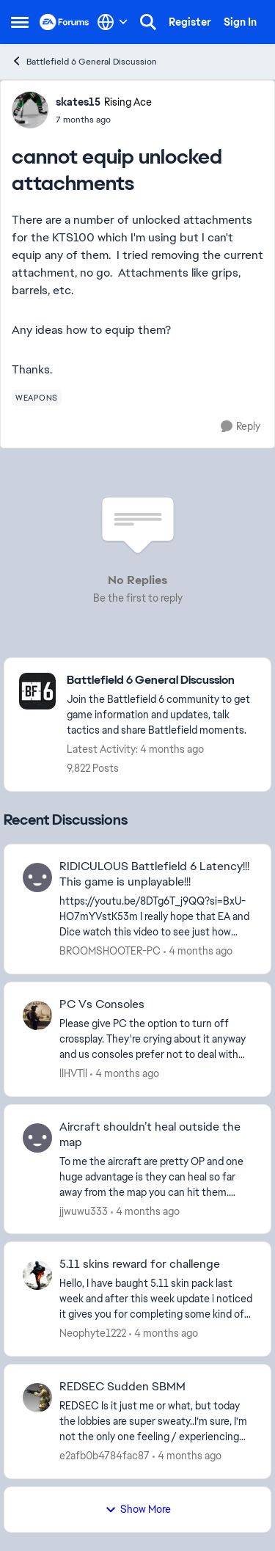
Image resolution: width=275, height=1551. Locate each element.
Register (190, 22)
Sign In (240, 22)
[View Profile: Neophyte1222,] (37, 1275)
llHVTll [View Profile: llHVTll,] (73, 1073)
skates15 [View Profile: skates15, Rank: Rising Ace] (78, 102)
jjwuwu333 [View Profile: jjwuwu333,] (83, 1210)
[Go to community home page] (64, 22)
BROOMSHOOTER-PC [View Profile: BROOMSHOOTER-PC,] (110, 950)
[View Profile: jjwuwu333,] (37, 1138)
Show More (138, 1509)
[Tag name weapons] (37, 398)
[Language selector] (112, 22)
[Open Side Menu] (20, 22)
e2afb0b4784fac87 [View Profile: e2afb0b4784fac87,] (104, 1455)
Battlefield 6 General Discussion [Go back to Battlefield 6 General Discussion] (84, 61)
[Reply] (240, 427)
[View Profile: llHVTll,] (37, 1015)
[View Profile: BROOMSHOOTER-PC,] (37, 877)
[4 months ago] (198, 951)
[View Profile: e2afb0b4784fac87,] (37, 1397)
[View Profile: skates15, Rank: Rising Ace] (30, 110)
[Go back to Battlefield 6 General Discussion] (161, 680)
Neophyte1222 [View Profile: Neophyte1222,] (92, 1333)
